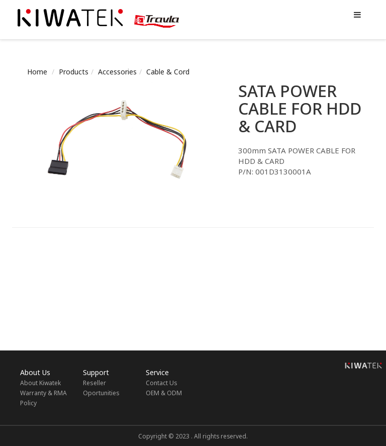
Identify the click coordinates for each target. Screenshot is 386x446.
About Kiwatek (40, 383)
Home (37, 71)
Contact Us (161, 383)
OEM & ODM (164, 393)
